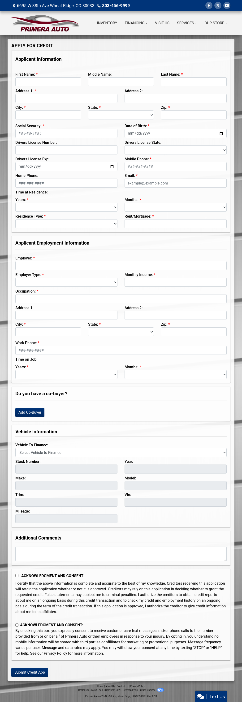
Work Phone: (26, 343)
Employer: (23, 258)
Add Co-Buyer (29, 412)
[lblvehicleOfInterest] (121, 452)
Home (100, 686)
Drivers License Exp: (32, 159)
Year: (129, 461)
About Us (110, 686)
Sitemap (127, 690)
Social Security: (28, 126)
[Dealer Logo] (45, 23)
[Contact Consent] (16, 625)
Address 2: (134, 91)
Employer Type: (28, 274)
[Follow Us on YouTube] (226, 5)
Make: (20, 478)
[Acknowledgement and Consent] (16, 575)
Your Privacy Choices (148, 690)
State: (93, 107)
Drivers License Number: (36, 142)
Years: (20, 199)
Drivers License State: (143, 142)
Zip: (164, 107)
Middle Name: (100, 74)
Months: (131, 199)
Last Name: (170, 74)
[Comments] (121, 554)
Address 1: (24, 91)
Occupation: (25, 291)
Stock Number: (27, 461)
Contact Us (122, 686)
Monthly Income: (139, 274)
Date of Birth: (136, 126)
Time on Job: (26, 359)
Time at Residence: (31, 192)
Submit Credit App (29, 672)
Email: (130, 175)
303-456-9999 (116, 5)
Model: (130, 478)
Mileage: (22, 511)
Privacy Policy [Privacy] (137, 686)
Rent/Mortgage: (138, 216)
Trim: (19, 494)
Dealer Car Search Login (91, 690)
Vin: (128, 494)
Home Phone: (26, 175)
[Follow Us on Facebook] (208, 5)
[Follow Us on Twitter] (217, 5)
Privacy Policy (55, 653)
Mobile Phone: (137, 159)
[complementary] (228, 688)
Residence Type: (29, 216)
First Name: (25, 74)
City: (19, 107)
